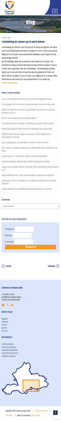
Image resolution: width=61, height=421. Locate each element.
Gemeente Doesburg (9, 347)
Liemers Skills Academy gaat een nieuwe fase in (19, 118)
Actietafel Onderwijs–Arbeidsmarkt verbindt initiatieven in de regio (26, 161)
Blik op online (35, 415)
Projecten (5, 322)
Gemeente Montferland (10, 350)
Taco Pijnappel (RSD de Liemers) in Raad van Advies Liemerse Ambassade (28, 104)
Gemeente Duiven (8, 344)
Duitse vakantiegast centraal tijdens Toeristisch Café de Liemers (25, 142)
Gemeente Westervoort (10, 353)
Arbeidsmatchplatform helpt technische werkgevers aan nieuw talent (27, 129)
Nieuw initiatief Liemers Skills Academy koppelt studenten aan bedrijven (28, 175)
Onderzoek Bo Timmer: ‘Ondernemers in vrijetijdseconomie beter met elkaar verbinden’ (29, 182)
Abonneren (30, 247)
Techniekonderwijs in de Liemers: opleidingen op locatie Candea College (27, 123)
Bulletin (17, 27)
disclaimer (9, 415)
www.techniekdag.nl (9, 83)
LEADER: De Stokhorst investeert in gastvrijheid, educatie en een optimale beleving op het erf (28, 111)
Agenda (4, 328)
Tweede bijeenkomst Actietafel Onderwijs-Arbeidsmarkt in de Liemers (27, 189)
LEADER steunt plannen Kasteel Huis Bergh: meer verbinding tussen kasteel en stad (30, 168)
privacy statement (41, 410)
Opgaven (5, 319)
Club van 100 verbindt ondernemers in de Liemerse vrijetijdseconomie (27, 99)
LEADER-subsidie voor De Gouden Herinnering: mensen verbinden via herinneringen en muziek (26, 136)
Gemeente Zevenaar (9, 356)
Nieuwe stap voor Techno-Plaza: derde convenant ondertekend (24, 156)
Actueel (4, 325)
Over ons (5, 331)
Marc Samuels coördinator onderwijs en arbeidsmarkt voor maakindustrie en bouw (30, 149)
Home (8, 27)
